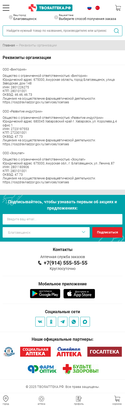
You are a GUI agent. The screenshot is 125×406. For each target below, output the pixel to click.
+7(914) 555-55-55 (65, 263)
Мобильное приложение (62, 283)
